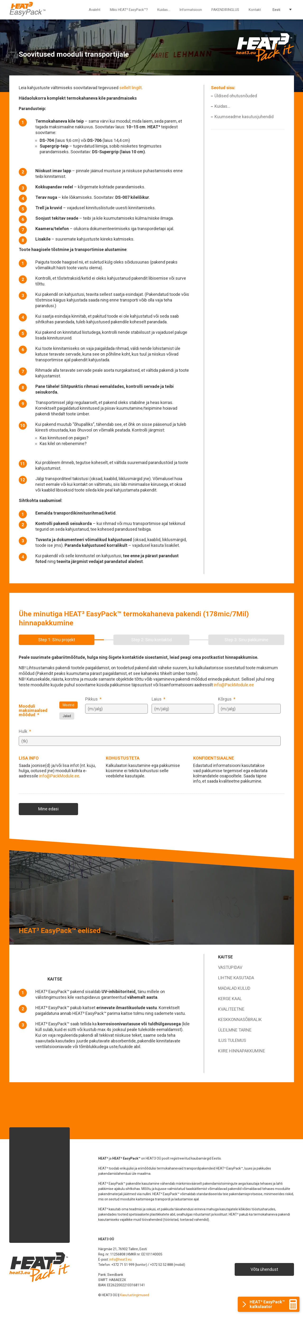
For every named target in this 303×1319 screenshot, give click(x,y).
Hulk (25, 731)
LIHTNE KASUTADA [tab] (236, 977)
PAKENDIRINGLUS (225, 10)
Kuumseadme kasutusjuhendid (244, 116)
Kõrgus (226, 699)
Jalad (67, 716)
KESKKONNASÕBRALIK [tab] (240, 1019)
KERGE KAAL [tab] (230, 998)
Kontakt (255, 10)
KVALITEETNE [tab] (231, 1009)
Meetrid (68, 705)
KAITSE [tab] (225, 956)
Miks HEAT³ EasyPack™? (129, 10)
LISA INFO (29, 758)
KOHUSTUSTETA (123, 758)
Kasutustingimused (134, 1295)
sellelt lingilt (130, 87)
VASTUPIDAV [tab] (230, 967)
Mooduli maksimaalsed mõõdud (33, 710)
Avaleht (94, 10)
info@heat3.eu (120, 1259)
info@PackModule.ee (234, 684)
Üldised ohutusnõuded (235, 95)
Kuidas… (163, 10)
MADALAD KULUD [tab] (234, 988)
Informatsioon (190, 10)
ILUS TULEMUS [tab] (232, 1040)
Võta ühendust (264, 1269)
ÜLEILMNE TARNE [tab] (235, 1029)
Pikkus (93, 699)
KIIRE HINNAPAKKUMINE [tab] (241, 1050)
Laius (158, 699)
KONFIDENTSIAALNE (213, 758)
